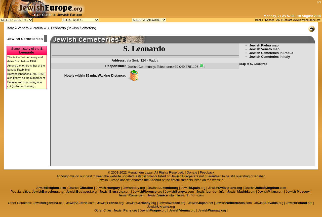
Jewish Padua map (263, 45)
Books (259, 19)
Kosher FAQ (272, 19)
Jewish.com (51, 188)
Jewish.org (134, 188)
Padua (37, 28)
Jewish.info (210, 191)
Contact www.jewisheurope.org (301, 19)
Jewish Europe (182, 176)
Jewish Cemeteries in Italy (269, 57)
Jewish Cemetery (81, 28)
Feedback (207, 172)
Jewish (81, 188)
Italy (10, 28)
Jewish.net (48, 203)
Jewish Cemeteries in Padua (271, 53)
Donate (192, 172)
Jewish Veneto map (264, 49)
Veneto (23, 28)
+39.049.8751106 (185, 67)
